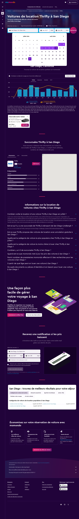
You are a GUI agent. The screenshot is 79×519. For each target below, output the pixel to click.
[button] (2, 2)
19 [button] (37, 51)
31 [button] (29, 58)
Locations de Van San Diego (16, 403)
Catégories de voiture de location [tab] (18, 392)
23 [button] (26, 55)
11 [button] (33, 48)
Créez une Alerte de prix (66, 440)
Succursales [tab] (24, 155)
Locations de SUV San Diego (49, 403)
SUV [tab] (51, 80)
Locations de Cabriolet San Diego (17, 406)
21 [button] (19, 55)
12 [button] (37, 48)
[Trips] (2, 23)
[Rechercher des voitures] (2, 13)
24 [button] (29, 55)
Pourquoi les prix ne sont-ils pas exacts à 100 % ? (43, 472)
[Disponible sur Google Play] (63, 485)
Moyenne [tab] (39, 80)
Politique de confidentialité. (13, 373)
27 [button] (15, 58)
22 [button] (22, 55)
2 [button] (26, 44)
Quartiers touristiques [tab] (49, 392)
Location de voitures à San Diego (51, 10)
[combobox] (13, 26)
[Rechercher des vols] (2, 6)
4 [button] (33, 44)
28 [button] (19, 58)
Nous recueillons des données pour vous (43, 470)
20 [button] (15, 55)
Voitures (9, 10)
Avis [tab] (18, 155)
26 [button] (37, 55)
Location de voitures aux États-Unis (20, 10)
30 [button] (26, 58)
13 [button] (15, 51)
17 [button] (29, 51)
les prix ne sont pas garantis (43, 462)
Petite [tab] (33, 80)
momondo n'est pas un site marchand (43, 467)
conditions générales (31, 372)
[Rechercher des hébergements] (2, 10)
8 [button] (22, 48)
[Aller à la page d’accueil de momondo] (10, 2)
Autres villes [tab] (61, 392)
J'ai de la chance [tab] (29, 396)
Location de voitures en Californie (36, 10)
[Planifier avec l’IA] (2, 19)
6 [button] (15, 48)
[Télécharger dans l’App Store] (63, 489)
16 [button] (26, 51)
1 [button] (22, 44)
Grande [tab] (46, 80)
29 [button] (22, 58)
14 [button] (19, 51)
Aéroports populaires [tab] (36, 392)
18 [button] (33, 51)
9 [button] (26, 48)
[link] (25, 125)
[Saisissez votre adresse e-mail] (25, 360)
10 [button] (29, 48)
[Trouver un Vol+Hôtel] (2, 16)
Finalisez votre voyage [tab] (16, 396)
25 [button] (33, 55)
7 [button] (56, 48)
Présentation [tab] (12, 155)
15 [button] (22, 51)
